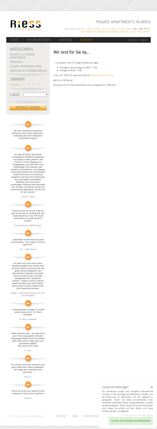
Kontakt (86, 40)
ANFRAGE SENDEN (28, 107)
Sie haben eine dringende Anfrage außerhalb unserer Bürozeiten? (115, 31)
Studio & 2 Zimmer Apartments (22, 56)
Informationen (39, 40)
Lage (15, 94)
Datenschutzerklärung (98, 416)
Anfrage (65, 40)
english (144, 40)
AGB (75, 416)
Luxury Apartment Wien (26, 66)
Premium (16, 62)
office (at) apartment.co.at (102, 75)
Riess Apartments (26, 25)
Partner (61, 416)
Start (15, 40)
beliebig (15, 84)
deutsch (132, 40)
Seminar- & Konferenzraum (28, 70)
